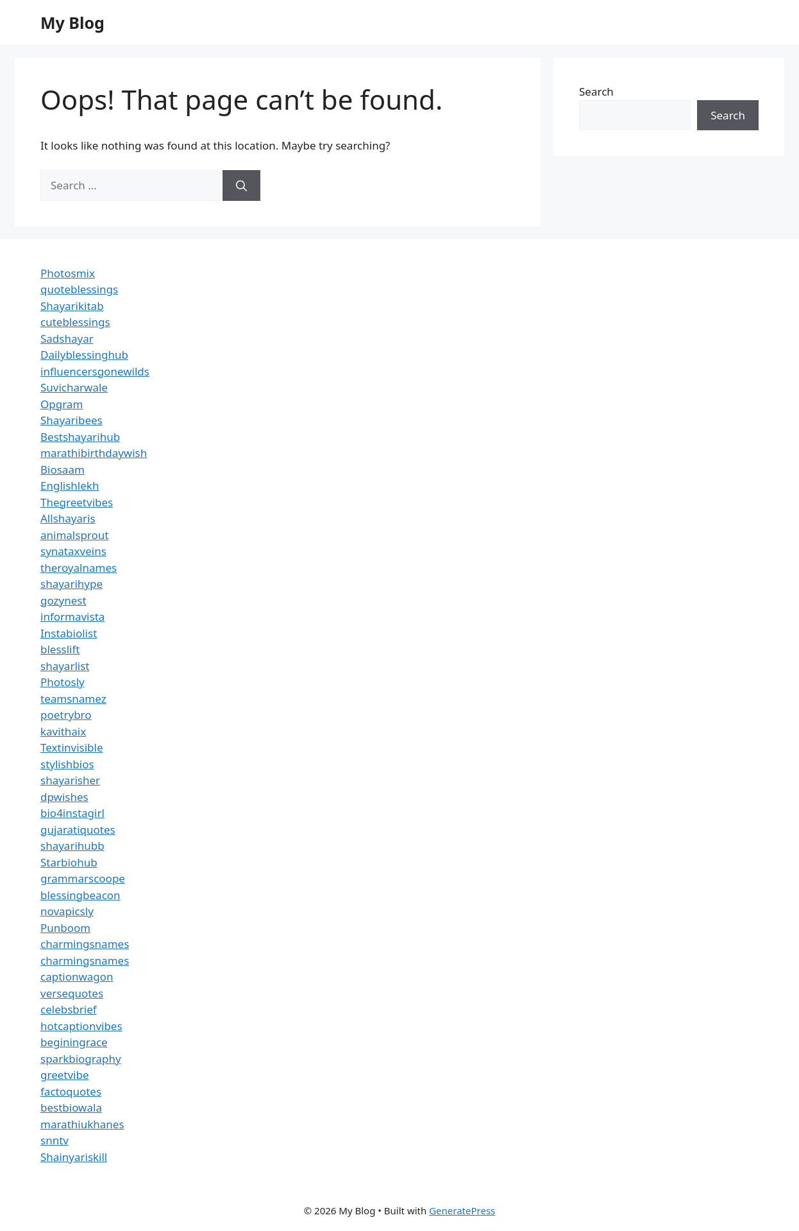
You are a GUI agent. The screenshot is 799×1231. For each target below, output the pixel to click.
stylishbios (67, 764)
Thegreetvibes (76, 502)
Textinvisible (71, 747)
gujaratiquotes (77, 829)
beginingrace (74, 1042)
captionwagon (77, 976)
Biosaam (62, 469)
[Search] (241, 185)
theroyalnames (78, 567)
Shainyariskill (73, 1156)
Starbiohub (68, 862)
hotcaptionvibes (81, 1026)
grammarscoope (82, 878)
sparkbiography (80, 1058)
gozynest (63, 600)
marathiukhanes (82, 1124)
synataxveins (73, 551)
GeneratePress (462, 1210)
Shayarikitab (72, 305)
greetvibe (64, 1074)
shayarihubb (72, 845)
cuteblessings (75, 321)
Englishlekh (69, 485)
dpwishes (64, 796)
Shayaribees (71, 420)
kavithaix (63, 731)
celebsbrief (68, 1009)
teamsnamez (73, 698)
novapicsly (67, 911)
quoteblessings (79, 289)
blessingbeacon (80, 895)
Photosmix (67, 273)
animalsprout (74, 535)
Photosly (62, 682)
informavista (72, 616)
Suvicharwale (74, 387)
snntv (54, 1140)
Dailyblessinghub (84, 354)
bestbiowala (71, 1107)
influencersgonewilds (94, 371)
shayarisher (70, 780)
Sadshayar (67, 338)
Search (596, 91)
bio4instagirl (72, 812)
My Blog (72, 22)
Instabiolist (68, 633)
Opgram (61, 404)
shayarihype (71, 583)
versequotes (71, 993)
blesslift (60, 649)
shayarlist (64, 666)
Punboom (65, 927)
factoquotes (70, 1091)
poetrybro (66, 714)
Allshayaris (68, 518)
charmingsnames (84, 943)
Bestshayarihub (80, 436)
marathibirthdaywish (93, 452)
